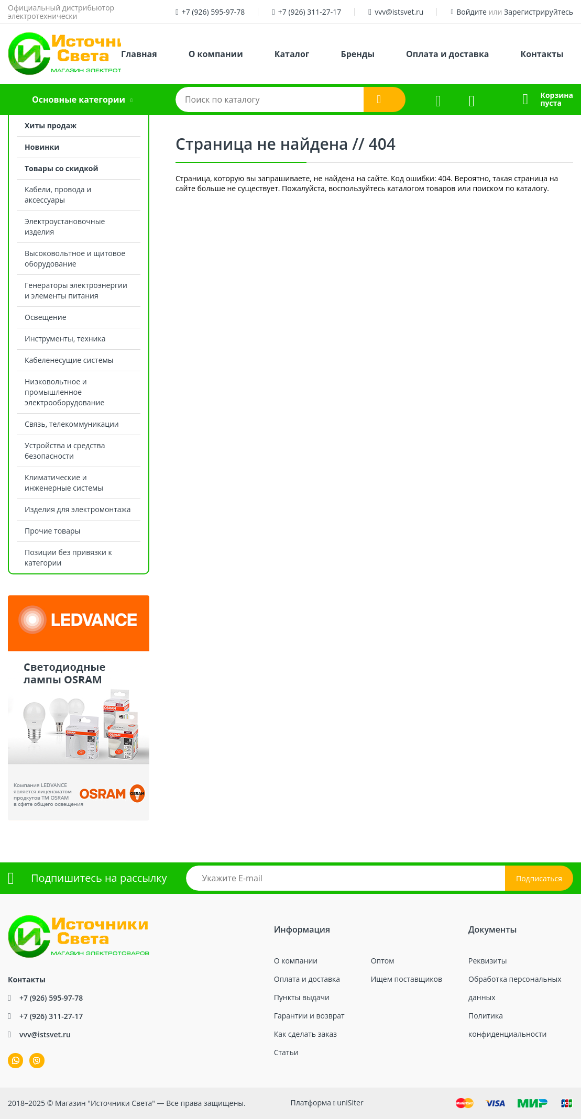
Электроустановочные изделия (65, 226)
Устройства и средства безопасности (65, 450)
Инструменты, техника (65, 339)
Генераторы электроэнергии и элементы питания (76, 290)
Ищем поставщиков (406, 979)
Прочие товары (52, 531)
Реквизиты (487, 961)
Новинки (42, 147)
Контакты (542, 54)
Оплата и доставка (447, 54)
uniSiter (350, 1102)
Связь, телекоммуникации (72, 424)
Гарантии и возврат (309, 1016)
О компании (216, 54)
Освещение (46, 317)
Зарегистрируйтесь (538, 12)
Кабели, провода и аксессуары (58, 194)
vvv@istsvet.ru (399, 12)
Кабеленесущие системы (69, 360)
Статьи (286, 1052)
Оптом (382, 961)
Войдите (471, 12)
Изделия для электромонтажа (78, 509)
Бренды (358, 54)
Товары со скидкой (61, 168)
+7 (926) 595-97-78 (213, 12)
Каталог (292, 54)
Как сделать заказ (305, 1034)
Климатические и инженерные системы (64, 482)
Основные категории (78, 99)
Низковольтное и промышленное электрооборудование (64, 391)
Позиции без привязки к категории (68, 557)
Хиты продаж (50, 125)
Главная (139, 54)
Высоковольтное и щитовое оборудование (75, 258)
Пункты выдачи (302, 997)
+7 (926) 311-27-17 (310, 12)
